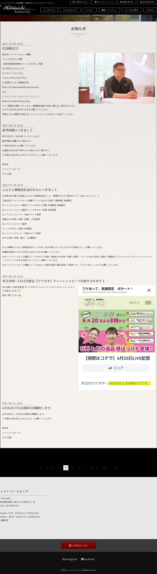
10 (103, 467)
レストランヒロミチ (73, 570)
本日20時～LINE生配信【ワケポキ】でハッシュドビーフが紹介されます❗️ (54, 281)
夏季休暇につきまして (17, 130)
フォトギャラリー (70, 10)
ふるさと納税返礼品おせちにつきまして (29, 189)
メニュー (90, 10)
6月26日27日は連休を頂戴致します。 (27, 408)
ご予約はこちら (78, 545)
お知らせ (78, 28)
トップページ (49, 10)
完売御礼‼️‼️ (10, 48)
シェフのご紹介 (131, 10)
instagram (70, 559)
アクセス (150, 10)
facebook (87, 559)
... (110, 467)
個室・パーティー (109, 10)
